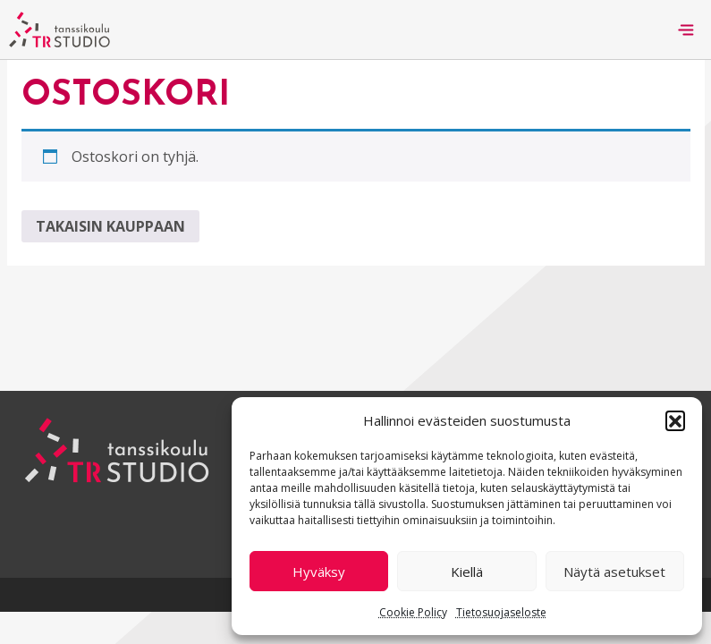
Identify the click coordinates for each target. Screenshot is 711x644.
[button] (675, 420)
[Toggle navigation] (686, 29)
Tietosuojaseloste (501, 612)
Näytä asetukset (614, 571)
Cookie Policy (413, 612)
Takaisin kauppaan (110, 226)
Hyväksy (318, 571)
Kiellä (467, 571)
